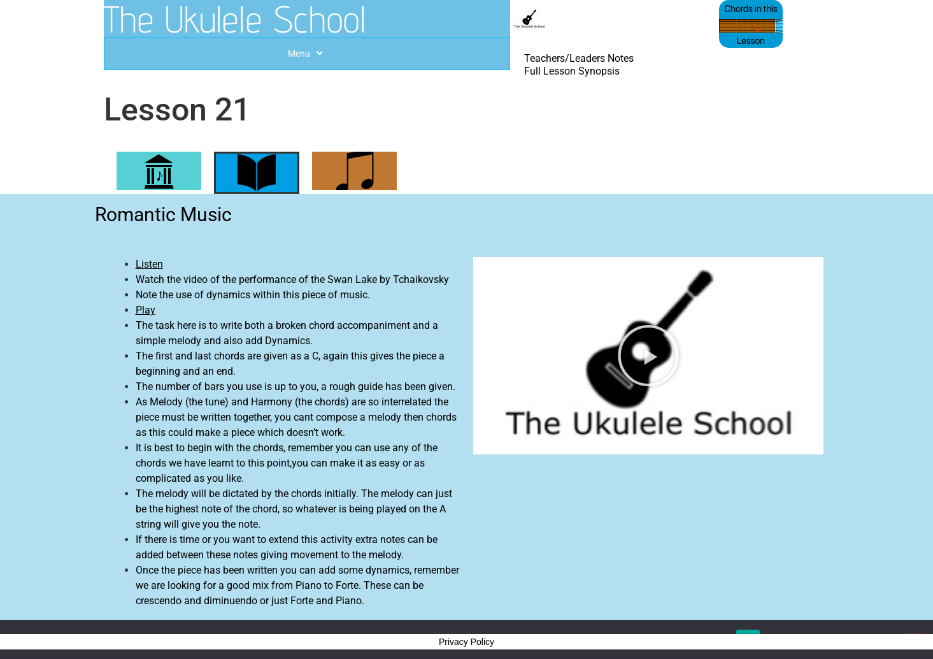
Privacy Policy (466, 642)
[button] (648, 355)
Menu (306, 53)
